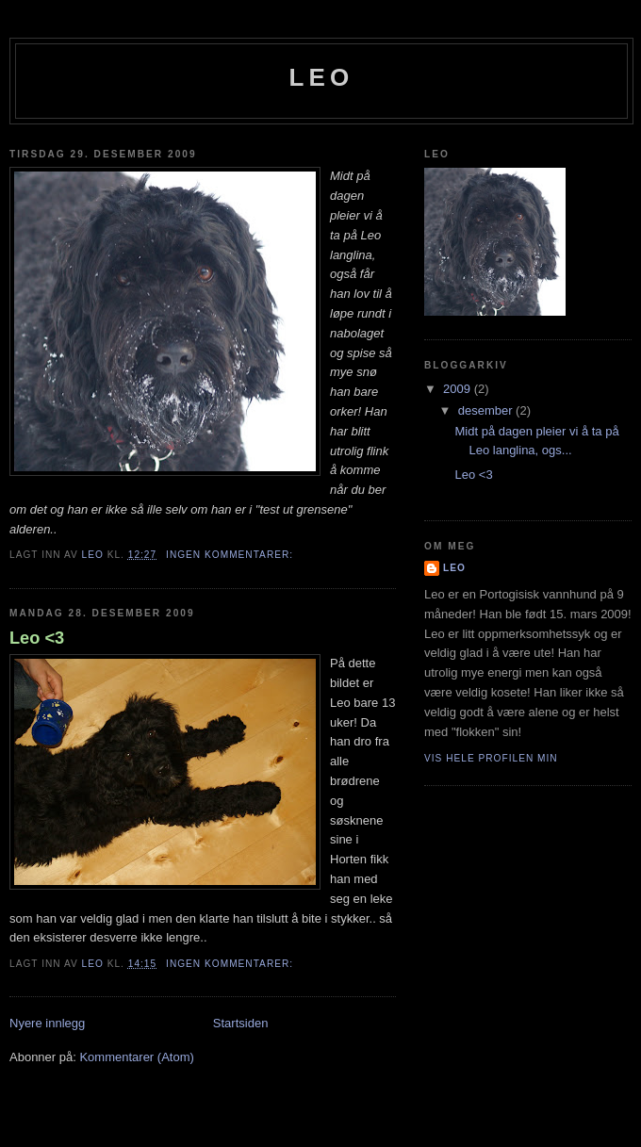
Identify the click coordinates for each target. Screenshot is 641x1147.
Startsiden (241, 1023)
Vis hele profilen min (491, 758)
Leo (320, 77)
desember (487, 410)
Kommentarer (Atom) (136, 1057)
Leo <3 (36, 638)
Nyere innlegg (47, 1023)
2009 (458, 389)
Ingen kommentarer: (231, 554)
